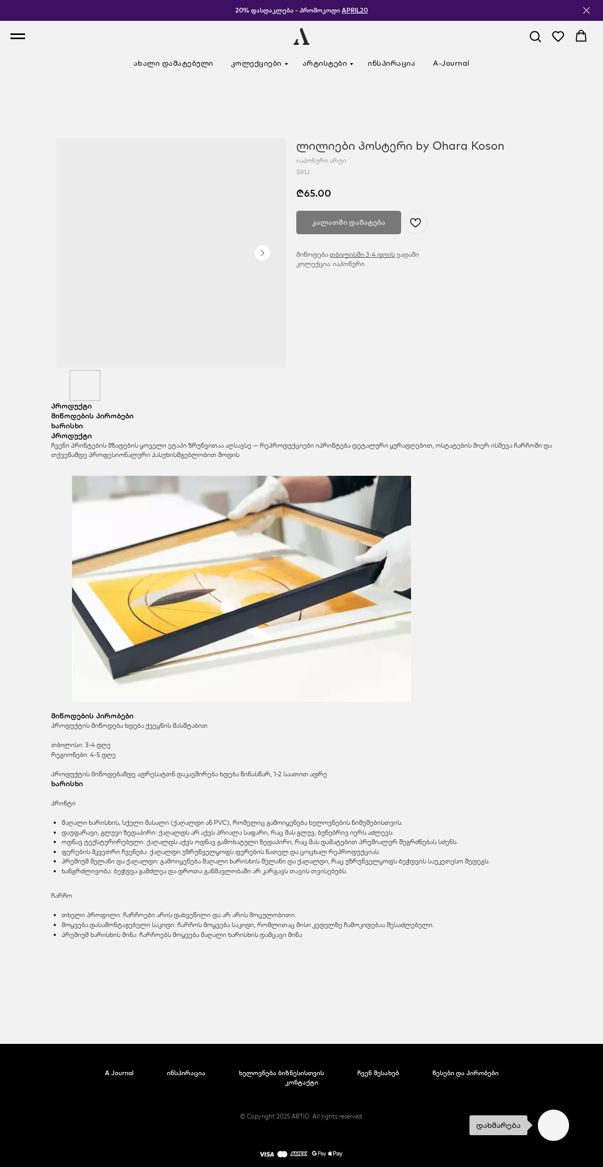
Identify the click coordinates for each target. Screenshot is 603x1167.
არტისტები (325, 63)
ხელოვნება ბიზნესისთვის (281, 1073)
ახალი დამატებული (173, 63)
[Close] (587, 11)
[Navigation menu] (17, 36)
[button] (535, 36)
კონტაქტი (301, 1082)
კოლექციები (256, 63)
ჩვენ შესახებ (378, 1073)
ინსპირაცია (391, 63)
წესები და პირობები (465, 1073)
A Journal (119, 1073)
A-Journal (451, 63)
